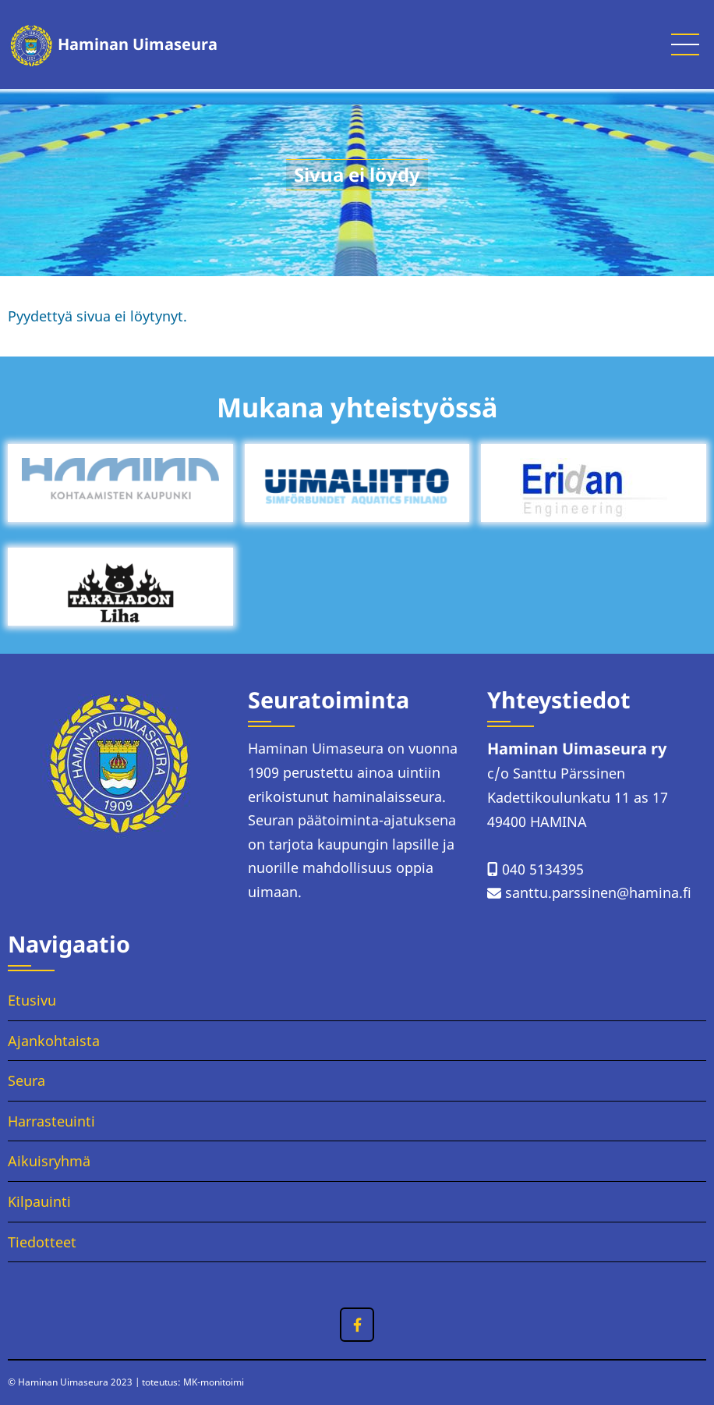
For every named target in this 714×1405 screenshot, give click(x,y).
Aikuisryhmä (49, 1160)
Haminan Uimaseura (137, 44)
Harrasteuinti (51, 1121)
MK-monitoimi (213, 1382)
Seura (26, 1080)
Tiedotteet (42, 1242)
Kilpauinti (39, 1201)
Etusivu (32, 1000)
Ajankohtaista (54, 1040)
